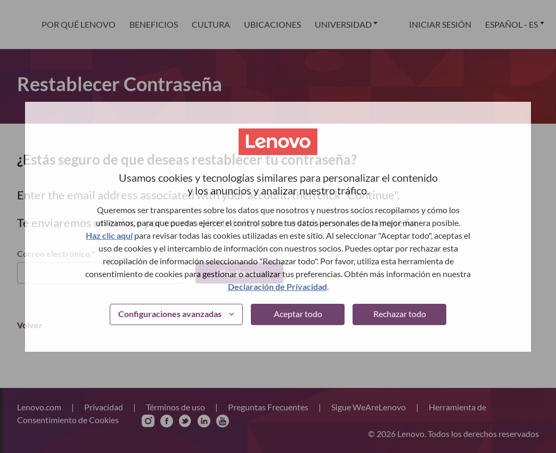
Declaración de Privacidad (277, 286)
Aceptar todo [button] (298, 314)
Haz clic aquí (109, 235)
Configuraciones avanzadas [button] (170, 314)
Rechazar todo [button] (399, 314)
